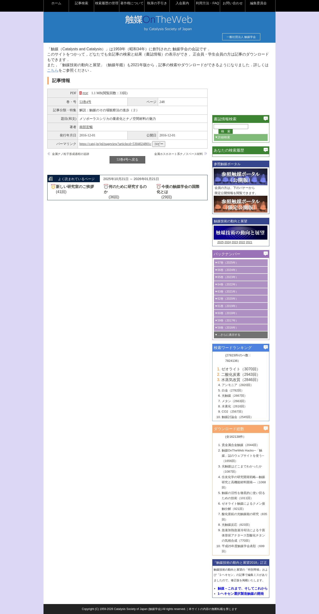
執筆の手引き (159, 3)
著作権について (133, 3)
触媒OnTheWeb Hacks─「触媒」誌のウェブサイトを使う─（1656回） (244, 456)
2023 (236, 242)
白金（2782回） (234, 390)
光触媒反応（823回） (238, 524)
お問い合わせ (235, 3)
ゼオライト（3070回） (242, 369)
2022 (244, 242)
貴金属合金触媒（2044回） (242, 445)
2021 (251, 242)
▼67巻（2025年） (228, 262)
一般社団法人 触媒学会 (239, 37)
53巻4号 (87, 102)
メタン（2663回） (236, 401)
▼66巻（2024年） (228, 270)
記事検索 (83, 3)
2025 (222, 242)
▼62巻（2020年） (228, 298)
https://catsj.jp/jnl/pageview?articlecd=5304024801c (117, 144)
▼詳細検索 (224, 137)
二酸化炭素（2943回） (242, 374)
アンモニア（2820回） (239, 385)
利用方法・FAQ (209, 3)
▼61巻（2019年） (228, 306)
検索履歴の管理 (108, 3)
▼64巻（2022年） (228, 284)
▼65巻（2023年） (228, 277)
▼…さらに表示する (229, 334)
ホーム (58, 3)
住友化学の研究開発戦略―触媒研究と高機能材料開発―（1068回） (245, 482)
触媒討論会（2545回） (239, 417)
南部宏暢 (88, 127)
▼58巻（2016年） (228, 327)
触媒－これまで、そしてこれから (245, 588)
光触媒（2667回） (236, 395)
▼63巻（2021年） (228, 291)
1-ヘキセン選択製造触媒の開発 (243, 593)
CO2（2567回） (234, 411)
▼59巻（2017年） (228, 320)
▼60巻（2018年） (228, 313)
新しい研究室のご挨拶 (77, 187)
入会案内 (184, 3)
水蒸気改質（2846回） (242, 380)
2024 (229, 242)
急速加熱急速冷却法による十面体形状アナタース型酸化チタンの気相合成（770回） (245, 535)
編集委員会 (260, 3)
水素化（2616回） (236, 406)
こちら (58, 70)
